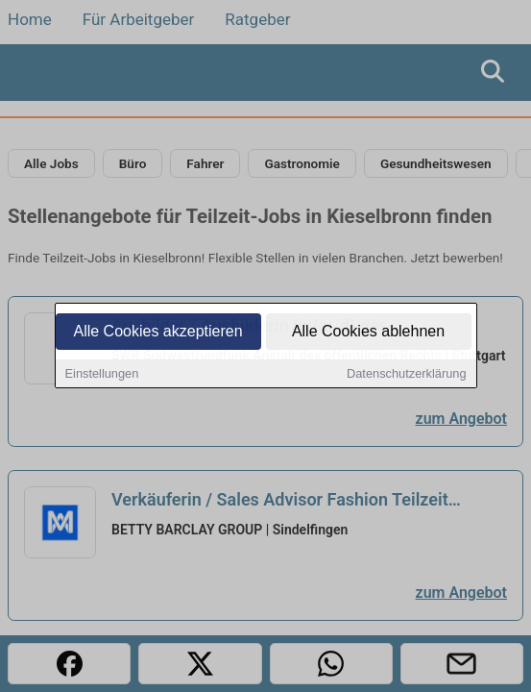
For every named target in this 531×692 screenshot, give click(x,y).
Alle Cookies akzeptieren (157, 333)
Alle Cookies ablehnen (368, 333)
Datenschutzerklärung (406, 375)
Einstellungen (102, 375)
